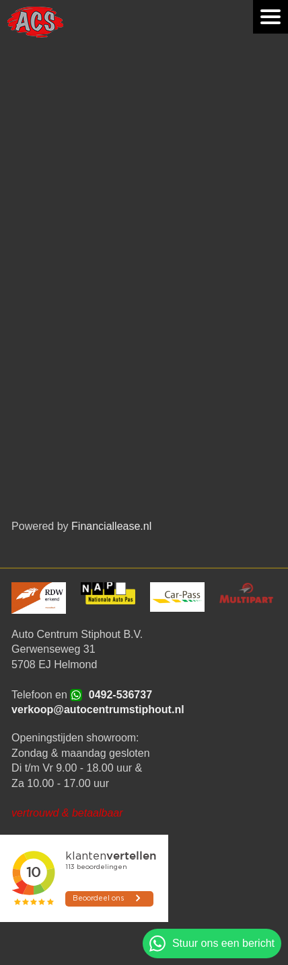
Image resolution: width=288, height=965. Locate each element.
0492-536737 (120, 694)
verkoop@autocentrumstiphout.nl (97, 709)
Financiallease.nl (111, 526)
